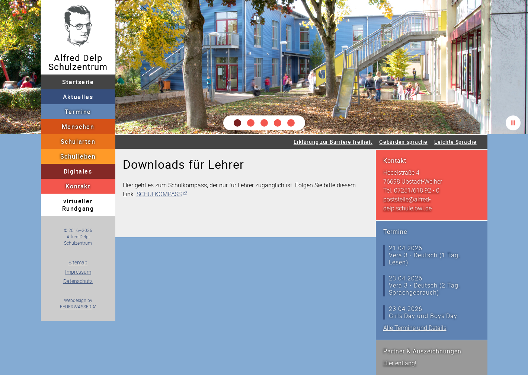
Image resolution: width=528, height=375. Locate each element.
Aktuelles (78, 97)
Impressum (78, 271)
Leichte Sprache (455, 141)
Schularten (78, 141)
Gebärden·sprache (403, 141)
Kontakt (77, 186)
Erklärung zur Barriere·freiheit (333, 141)
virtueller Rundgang (78, 205)
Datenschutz (78, 281)
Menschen (78, 127)
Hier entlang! (399, 363)
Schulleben (78, 156)
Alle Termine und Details (415, 328)
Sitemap (77, 262)
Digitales (78, 171)
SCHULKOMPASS (159, 194)
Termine (78, 112)
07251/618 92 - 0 (416, 190)
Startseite (78, 82)
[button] (237, 123)
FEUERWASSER (76, 306)
